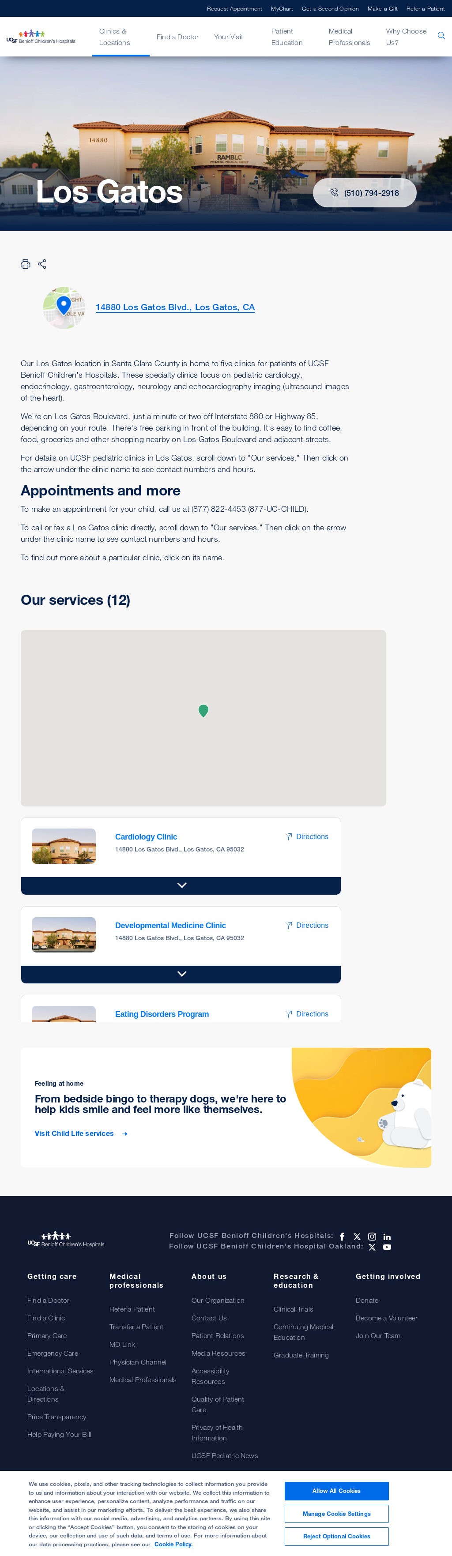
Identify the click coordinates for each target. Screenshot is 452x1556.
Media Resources (218, 1353)
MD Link (122, 1344)
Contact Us (209, 1318)
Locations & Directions (45, 1393)
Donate (367, 1300)
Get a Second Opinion (330, 8)
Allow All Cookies (337, 1490)
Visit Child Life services (75, 1133)
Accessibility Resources (211, 1376)
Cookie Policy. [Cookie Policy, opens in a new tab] (173, 1544)
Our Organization (218, 1300)
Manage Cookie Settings (337, 1513)
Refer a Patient (426, 8)
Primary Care (47, 1335)
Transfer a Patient (136, 1327)
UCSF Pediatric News (225, 1455)
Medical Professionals (350, 36)
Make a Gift (383, 8)
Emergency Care (52, 1353)
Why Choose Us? (406, 36)
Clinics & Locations (114, 36)
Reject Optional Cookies (336, 1536)
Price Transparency (57, 1417)
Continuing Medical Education (304, 1332)
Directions (306, 836)
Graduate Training (301, 1355)
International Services (60, 1371)
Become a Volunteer (387, 1318)
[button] (203, 711)
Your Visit (228, 37)
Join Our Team (378, 1335)
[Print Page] (25, 264)
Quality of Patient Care (218, 1404)
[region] (226, 1513)
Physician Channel (137, 1362)
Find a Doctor (178, 37)
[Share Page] (42, 264)
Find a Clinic (46, 1318)
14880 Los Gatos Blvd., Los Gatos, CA (175, 307)
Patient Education (287, 36)
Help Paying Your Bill (59, 1434)
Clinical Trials (293, 1309)
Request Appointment (235, 8)
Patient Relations (218, 1335)
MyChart (282, 8)
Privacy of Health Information (217, 1432)
